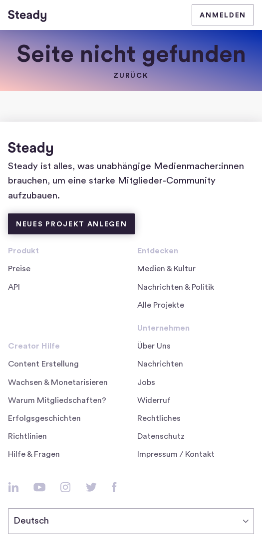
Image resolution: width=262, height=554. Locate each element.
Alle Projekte (160, 305)
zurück (130, 75)
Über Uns (154, 346)
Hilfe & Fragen (34, 454)
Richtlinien (27, 436)
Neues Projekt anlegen (71, 224)
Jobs (149, 382)
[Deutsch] (131, 521)
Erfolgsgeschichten (44, 418)
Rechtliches (159, 418)
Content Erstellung (43, 364)
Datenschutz (161, 436)
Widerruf (154, 400)
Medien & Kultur (166, 269)
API (14, 287)
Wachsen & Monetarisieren (58, 382)
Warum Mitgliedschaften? (57, 400)
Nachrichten (160, 364)
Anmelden (223, 15)
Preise (19, 269)
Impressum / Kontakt (176, 454)
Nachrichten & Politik (175, 287)
